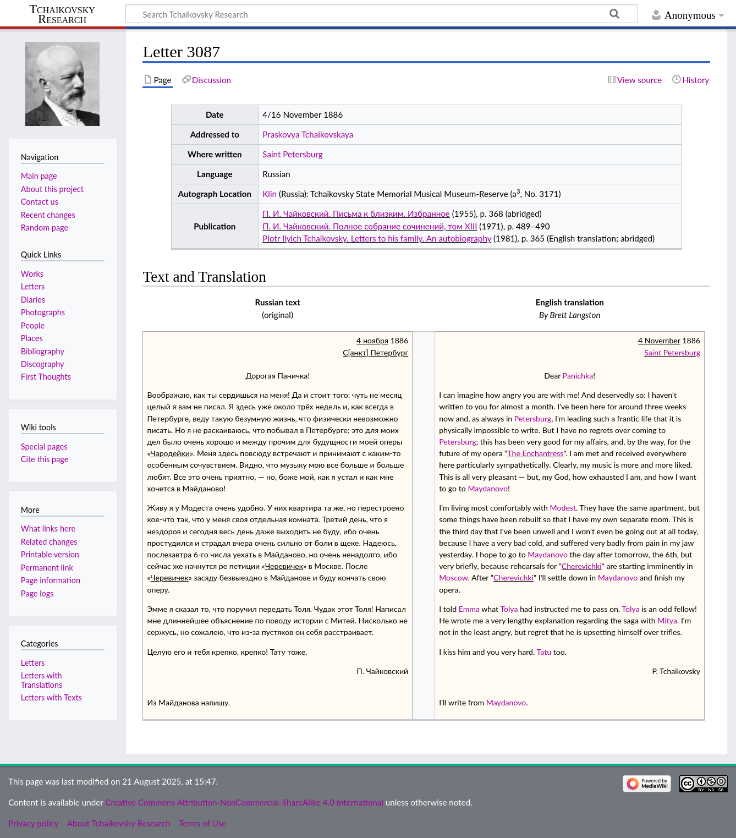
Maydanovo (488, 488)
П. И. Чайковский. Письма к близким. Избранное (356, 213)
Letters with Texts (51, 697)
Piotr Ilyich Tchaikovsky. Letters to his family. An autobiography (376, 238)
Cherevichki (582, 566)
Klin (269, 194)
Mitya (667, 620)
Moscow (453, 577)
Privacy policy (33, 823)
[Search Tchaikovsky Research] (382, 14)
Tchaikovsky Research (62, 14)
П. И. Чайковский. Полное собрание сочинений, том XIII (369, 226)
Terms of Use (202, 823)
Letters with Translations (41, 680)
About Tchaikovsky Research (119, 823)
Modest (563, 507)
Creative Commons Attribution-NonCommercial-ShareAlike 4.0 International (244, 802)
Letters (33, 662)
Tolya (509, 609)
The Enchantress (535, 453)
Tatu (543, 651)
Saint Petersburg (292, 154)
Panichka (578, 375)
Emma (469, 609)
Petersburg (532, 418)
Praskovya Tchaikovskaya (307, 134)
